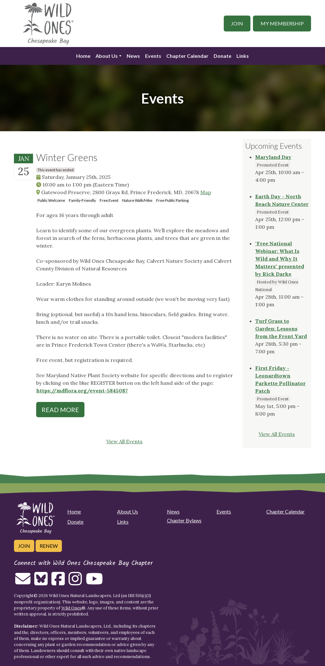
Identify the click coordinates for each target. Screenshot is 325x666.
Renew (49, 546)
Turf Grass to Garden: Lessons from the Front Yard (281, 328)
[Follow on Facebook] (58, 582)
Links (242, 56)
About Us (107, 56)
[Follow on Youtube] (94, 582)
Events (153, 56)
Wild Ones (71, 608)
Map (205, 192)
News (133, 56)
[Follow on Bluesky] (41, 582)
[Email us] (23, 582)
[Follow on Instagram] (75, 582)
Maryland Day (273, 157)
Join (237, 23)
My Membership (282, 23)
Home (83, 56)
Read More (60, 409)
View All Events (124, 441)
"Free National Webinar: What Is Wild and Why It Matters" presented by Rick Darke (279, 258)
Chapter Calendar (187, 56)
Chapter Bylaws (184, 520)
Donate (222, 56)
